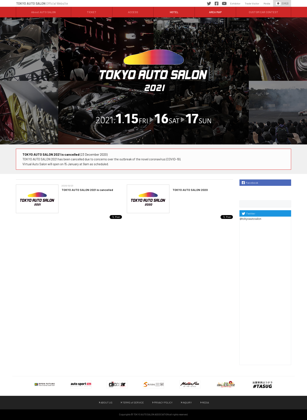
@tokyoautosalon (250, 218)
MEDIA (204, 402)
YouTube (224, 4)
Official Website (42, 3)
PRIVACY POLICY (162, 402)
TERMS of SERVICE (132, 402)
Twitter (209, 4)
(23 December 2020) (65, 154)
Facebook (216, 4)
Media (267, 3)
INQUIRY (186, 402)
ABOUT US (105, 402)
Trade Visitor (252, 3)
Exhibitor (235, 3)
